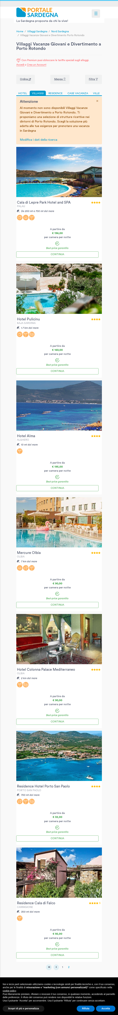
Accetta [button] (105, 1008)
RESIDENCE (56, 93)
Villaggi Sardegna (37, 31)
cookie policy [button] (9, 990)
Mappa (58, 79)
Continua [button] (57, 254)
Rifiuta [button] (85, 1008)
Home (19, 31)
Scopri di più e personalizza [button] (23, 1008)
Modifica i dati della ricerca (38, 139)
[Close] (97, 101)
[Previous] (56, 967)
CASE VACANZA (77, 93)
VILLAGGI (38, 93)
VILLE (96, 93)
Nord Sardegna (60, 31)
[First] (49, 967)
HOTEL (22, 93)
